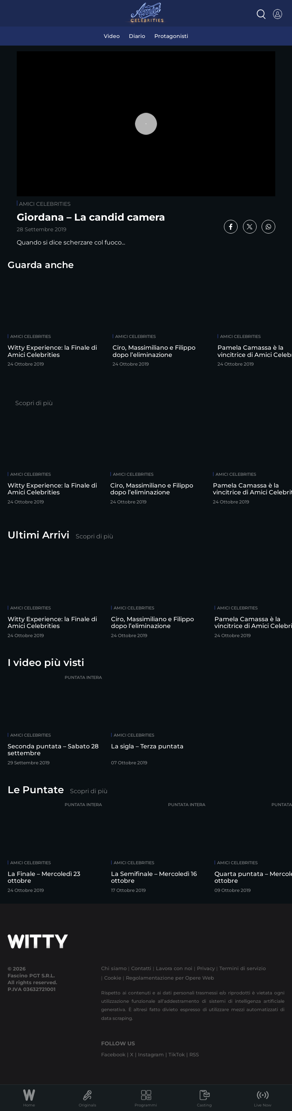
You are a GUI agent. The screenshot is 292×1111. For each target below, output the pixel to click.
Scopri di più (34, 403)
